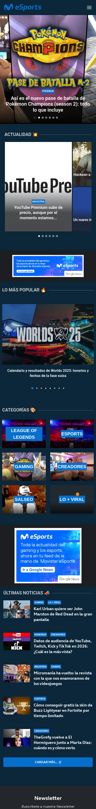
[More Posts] (48, 762)
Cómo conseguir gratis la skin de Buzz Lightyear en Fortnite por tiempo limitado (63, 713)
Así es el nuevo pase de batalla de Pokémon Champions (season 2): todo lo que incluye (48, 104)
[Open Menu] (89, 7)
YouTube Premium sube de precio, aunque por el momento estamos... (38, 212)
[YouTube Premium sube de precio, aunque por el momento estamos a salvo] (38, 186)
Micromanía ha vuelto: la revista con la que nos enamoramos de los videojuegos (63, 678)
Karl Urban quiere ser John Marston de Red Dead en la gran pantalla (63, 614)
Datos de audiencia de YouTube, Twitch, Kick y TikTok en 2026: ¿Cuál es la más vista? (63, 646)
